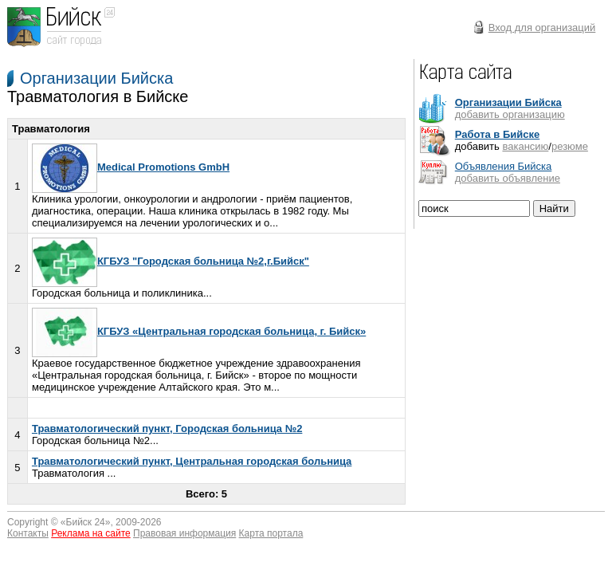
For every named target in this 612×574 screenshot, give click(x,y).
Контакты (28, 533)
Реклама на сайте (91, 533)
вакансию (525, 146)
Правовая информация (184, 533)
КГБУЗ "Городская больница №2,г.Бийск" (170, 261)
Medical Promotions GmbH (131, 167)
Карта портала (271, 533)
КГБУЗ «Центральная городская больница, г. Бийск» (199, 331)
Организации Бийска (96, 78)
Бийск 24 (85, 522)
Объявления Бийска (503, 166)
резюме (569, 146)
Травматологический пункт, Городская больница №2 (167, 428)
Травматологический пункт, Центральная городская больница (191, 461)
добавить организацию (510, 114)
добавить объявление (507, 178)
